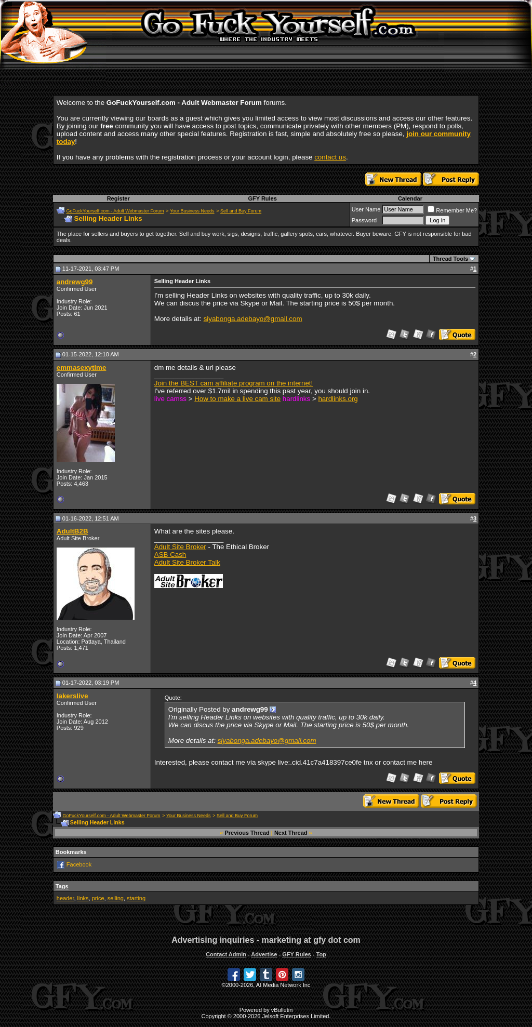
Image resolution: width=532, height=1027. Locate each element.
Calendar (410, 198)
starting (136, 898)
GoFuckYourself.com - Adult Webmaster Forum (115, 211)
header (65, 898)
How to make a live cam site (237, 399)
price (98, 898)
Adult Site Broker (180, 547)
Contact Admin (226, 954)
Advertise (264, 954)
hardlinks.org (337, 399)
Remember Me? (452, 210)
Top (321, 954)
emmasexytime (82, 367)
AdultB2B (72, 531)
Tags (62, 886)
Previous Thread (247, 833)
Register (118, 198)
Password (364, 220)
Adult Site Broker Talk (187, 562)
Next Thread (291, 833)
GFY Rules (262, 198)
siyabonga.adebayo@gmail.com (253, 319)
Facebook (78, 864)
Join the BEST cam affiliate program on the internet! (233, 383)
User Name (366, 209)
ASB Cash (170, 554)
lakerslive (72, 696)
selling (116, 898)
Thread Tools (450, 259)
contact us (330, 157)
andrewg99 (75, 282)
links (83, 898)
